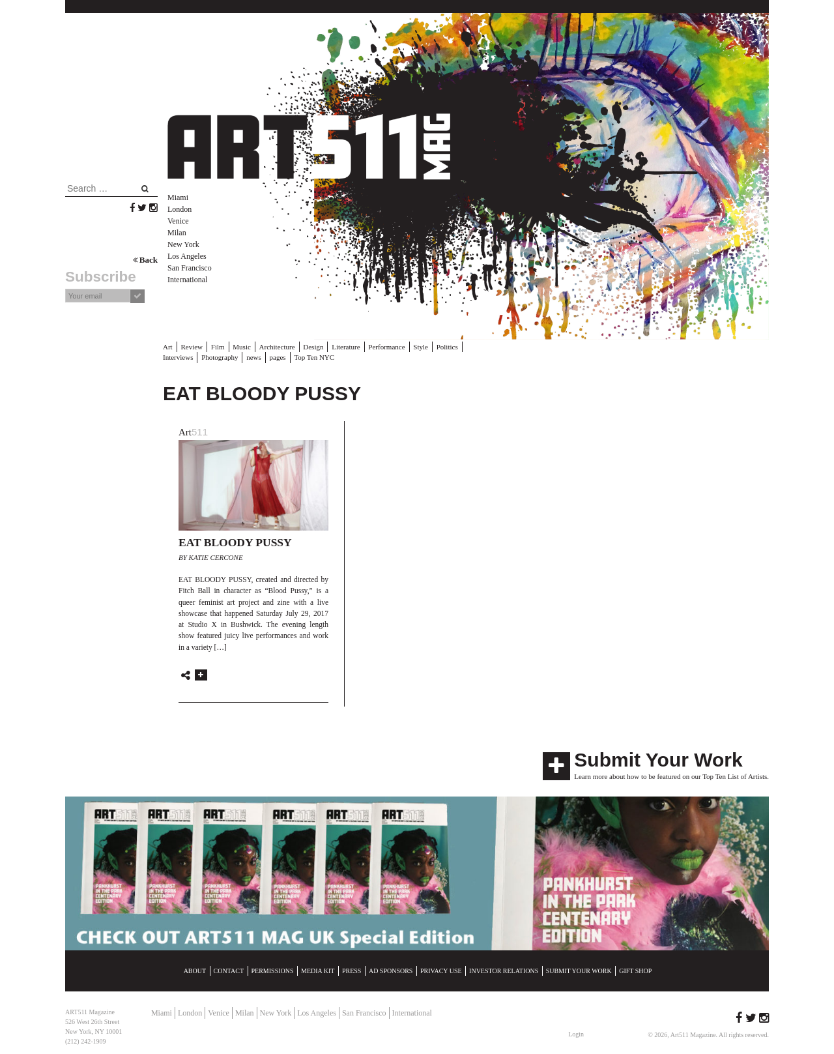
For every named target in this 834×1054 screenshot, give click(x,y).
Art (168, 347)
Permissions (273, 970)
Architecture (277, 347)
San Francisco (189, 267)
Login (576, 1034)
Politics (447, 347)
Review (191, 347)
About (195, 970)
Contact (229, 970)
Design (313, 347)
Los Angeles (187, 256)
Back (145, 260)
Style (420, 347)
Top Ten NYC (314, 357)
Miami (177, 197)
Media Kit (317, 970)
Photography (219, 357)
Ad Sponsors (391, 970)
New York (183, 244)
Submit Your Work (658, 759)
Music (242, 347)
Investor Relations (503, 970)
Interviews (178, 357)
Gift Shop (635, 970)
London (179, 209)
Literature (346, 347)
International (187, 279)
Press (351, 970)
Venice (178, 221)
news (253, 357)
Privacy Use (441, 970)
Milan (176, 232)
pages (278, 357)
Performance (386, 347)
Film (218, 347)
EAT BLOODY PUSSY (235, 542)
